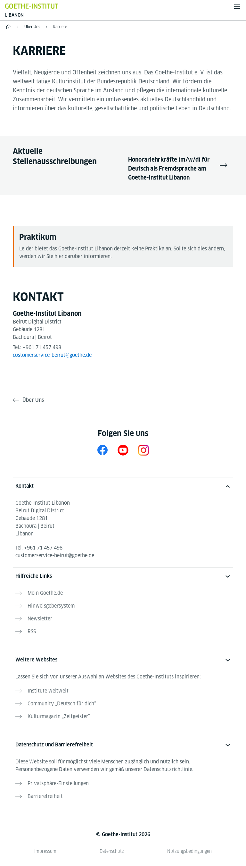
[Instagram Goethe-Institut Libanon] (143, 450)
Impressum (45, 851)
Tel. (38, 547)
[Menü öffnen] (237, 6)
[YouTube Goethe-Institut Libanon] (123, 450)
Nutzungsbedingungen (189, 851)
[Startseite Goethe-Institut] (31, 6)
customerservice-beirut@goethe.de (52, 355)
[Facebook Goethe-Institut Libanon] (102, 450)
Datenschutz (112, 851)
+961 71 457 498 (42, 347)
